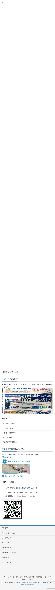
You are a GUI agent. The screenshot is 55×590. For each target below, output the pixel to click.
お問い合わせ (6, 562)
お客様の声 (5, 557)
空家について (8, 428)
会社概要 (5, 528)
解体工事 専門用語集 (9, 442)
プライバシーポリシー (9, 533)
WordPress (14, 582)
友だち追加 (26, 488)
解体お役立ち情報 (8, 423)
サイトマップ (6, 538)
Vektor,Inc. (24, 584)
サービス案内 (6, 543)
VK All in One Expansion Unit (41, 582)
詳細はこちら (6, 457)
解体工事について (10, 433)
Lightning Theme (26, 582)
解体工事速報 (7, 437)
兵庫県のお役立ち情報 (10, 372)
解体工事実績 (6, 547)
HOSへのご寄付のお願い (13, 476)
